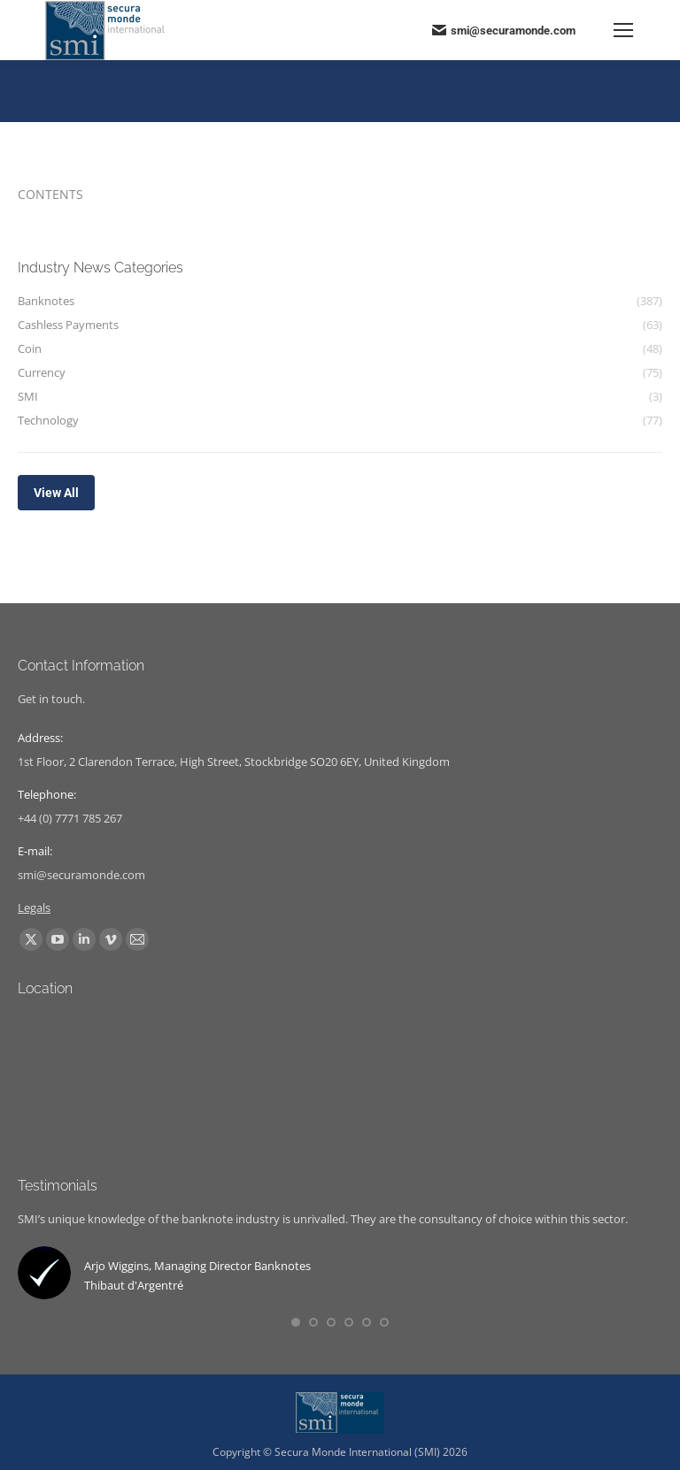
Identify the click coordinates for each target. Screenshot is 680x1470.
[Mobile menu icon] (623, 30)
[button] (295, 1322)
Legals (34, 907)
